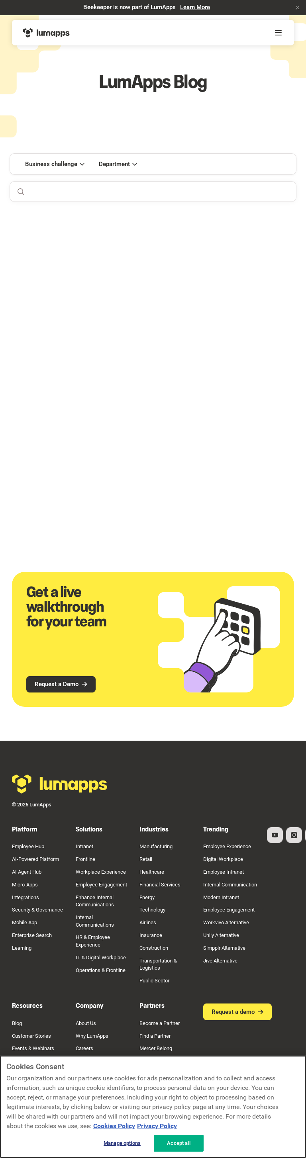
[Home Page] (46, 32)
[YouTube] (275, 835)
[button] (298, 7)
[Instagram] (294, 835)
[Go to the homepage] (60, 784)
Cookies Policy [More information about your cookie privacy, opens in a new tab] (114, 1126)
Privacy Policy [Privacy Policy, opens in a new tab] (157, 1126)
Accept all (178, 1143)
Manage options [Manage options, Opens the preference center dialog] (122, 1143)
